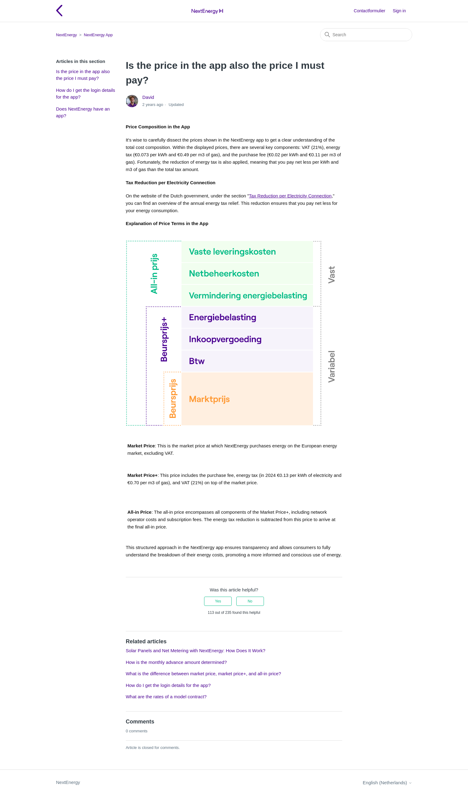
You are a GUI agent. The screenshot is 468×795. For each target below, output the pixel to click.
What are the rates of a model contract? (166, 696)
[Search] (366, 35)
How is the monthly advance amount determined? (176, 662)
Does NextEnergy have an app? (83, 112)
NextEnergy (66, 35)
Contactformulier (369, 10)
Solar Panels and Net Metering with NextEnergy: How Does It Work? (195, 650)
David (148, 97)
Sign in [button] (399, 10)
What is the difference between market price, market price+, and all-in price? (203, 673)
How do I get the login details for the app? (85, 94)
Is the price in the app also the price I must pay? (83, 75)
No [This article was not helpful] (250, 601)
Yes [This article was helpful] (218, 601)
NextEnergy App (98, 35)
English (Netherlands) (387, 782)
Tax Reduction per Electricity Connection (290, 195)
